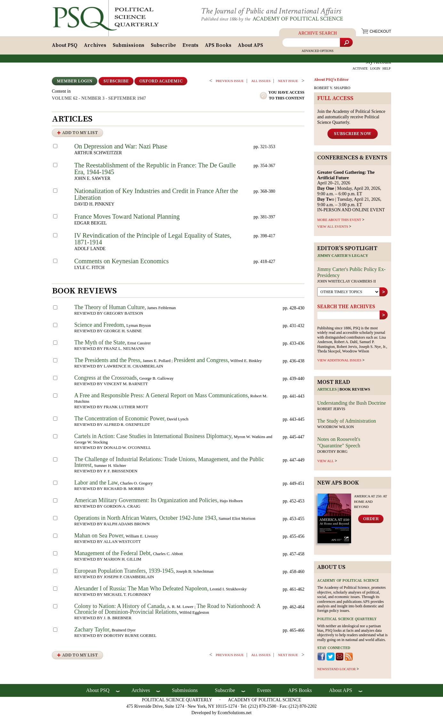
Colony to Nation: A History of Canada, (120, 608)
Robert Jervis (331, 410)
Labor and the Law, (96, 484)
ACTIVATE (360, 70)
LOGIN (375, 70)
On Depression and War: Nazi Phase (120, 148)
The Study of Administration (346, 423)
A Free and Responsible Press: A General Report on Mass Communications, (161, 397)
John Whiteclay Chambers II (346, 283)
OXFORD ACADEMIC (160, 83)
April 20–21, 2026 (346, 179)
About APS (250, 47)
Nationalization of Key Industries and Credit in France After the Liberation (156, 196)
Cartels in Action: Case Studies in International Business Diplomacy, (153, 438)
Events (190, 47)
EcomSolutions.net (235, 714)
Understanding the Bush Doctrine (351, 404)
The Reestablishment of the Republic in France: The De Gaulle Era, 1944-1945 (155, 170)
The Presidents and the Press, (107, 362)
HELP (387, 70)
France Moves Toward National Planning (127, 218)
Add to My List (80, 135)
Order (371, 521)
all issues (260, 83)
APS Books (218, 47)
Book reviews (355, 391)
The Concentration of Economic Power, (120, 420)
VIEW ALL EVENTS (332, 228)
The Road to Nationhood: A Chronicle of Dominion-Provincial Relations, (167, 611)
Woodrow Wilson (335, 429)
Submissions (128, 47)
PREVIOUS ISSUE (230, 83)
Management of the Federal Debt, (113, 555)
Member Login (75, 83)
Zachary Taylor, (92, 631)
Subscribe (163, 47)
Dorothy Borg (332, 453)
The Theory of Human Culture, (110, 309)
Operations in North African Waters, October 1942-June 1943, (146, 520)
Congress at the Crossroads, (106, 379)
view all (325, 463)
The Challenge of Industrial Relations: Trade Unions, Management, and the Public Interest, (169, 464)
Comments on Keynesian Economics (121, 262)
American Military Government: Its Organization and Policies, (146, 502)
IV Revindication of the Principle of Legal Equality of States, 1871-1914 (152, 241)
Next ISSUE (288, 83)
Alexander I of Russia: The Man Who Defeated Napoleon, (141, 590)
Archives (95, 47)
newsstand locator (336, 671)
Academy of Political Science (303, 18)
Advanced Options (318, 53)
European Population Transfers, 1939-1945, (124, 573)
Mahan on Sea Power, (99, 537)
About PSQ (64, 47)
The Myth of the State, (100, 344)
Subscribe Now (352, 135)
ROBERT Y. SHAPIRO (332, 90)
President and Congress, (201, 362)
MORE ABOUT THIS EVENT (339, 222)
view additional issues (339, 362)
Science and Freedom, (99, 327)
